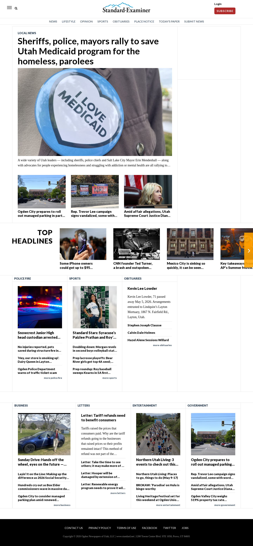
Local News (27, 33)
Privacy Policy (100, 527)
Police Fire (22, 278)
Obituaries (121, 21)
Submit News (194, 21)
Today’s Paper (169, 21)
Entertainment (145, 405)
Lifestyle (68, 21)
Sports (103, 21)
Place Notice (144, 21)
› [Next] (248, 250)
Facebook (149, 527)
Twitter (169, 527)
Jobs (185, 527)
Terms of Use (126, 527)
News (53, 21)
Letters (84, 405)
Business (21, 405)
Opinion (86, 21)
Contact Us (74, 527)
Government (197, 405)
